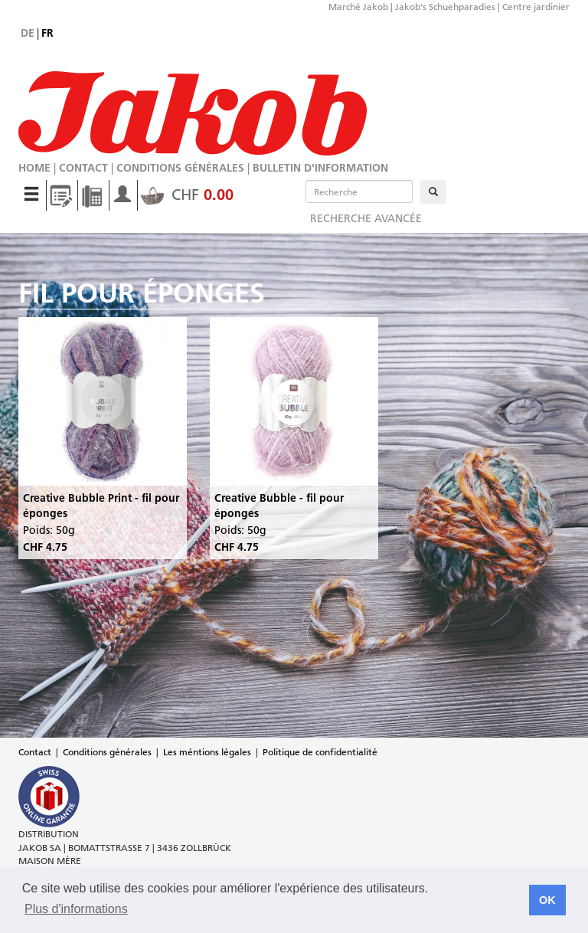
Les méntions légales (207, 752)
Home (34, 168)
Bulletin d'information (320, 168)
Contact (83, 168)
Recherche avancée (366, 218)
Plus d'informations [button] (76, 908)
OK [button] (547, 900)
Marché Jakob (358, 6)
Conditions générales (180, 168)
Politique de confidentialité (320, 752)
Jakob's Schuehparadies (445, 6)
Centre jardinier (536, 6)
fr (47, 33)
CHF (187, 194)
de (27, 33)
